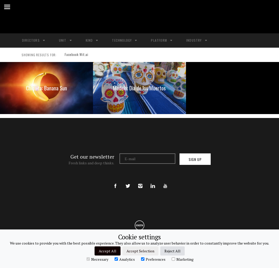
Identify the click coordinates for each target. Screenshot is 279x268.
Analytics (125, 259)
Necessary (97, 259)
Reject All (172, 250)
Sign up (195, 159)
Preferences (153, 259)
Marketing (183, 259)
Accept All (107, 250)
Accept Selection (140, 250)
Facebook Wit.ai (75, 55)
